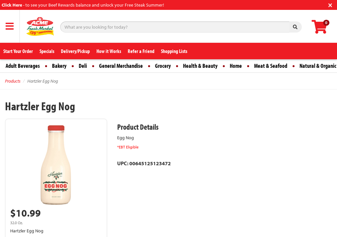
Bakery (59, 65)
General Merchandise (121, 65)
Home (236, 65)
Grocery (163, 65)
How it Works (108, 51)
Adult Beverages (23, 65)
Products (12, 81)
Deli (83, 65)
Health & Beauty (200, 65)
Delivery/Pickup (75, 51)
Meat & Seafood (270, 65)
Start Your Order (18, 51)
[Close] (330, 4)
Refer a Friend (141, 51)
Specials (46, 51)
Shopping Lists (174, 51)
